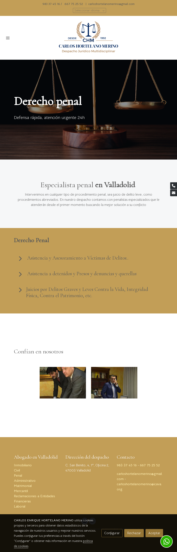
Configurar (112, 533)
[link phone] (173, 185)
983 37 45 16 (51, 4)
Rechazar (134, 533)
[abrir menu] (7, 38)
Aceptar (154, 533)
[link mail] (173, 192)
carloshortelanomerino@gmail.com (111, 4)
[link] (88, 37)
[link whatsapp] (166, 541)
